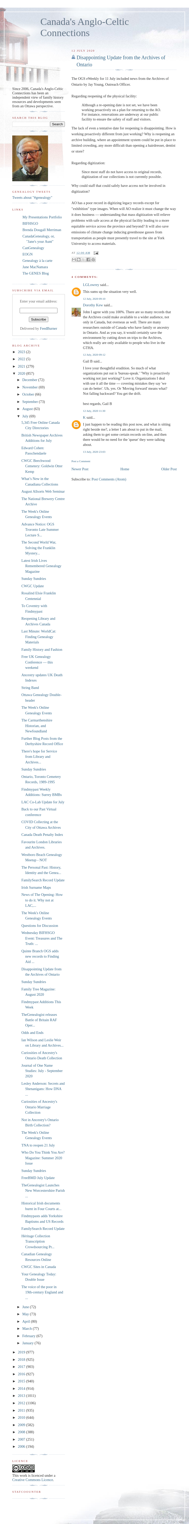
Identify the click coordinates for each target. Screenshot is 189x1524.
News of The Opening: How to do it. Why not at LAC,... (42, 900)
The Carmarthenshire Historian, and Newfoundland (36, 725)
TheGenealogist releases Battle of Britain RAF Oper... (39, 1020)
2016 (22, 1374)
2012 (22, 1403)
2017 (22, 1367)
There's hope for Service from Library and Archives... (39, 756)
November (30, 387)
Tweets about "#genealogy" (32, 197)
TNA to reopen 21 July (38, 1145)
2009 (22, 1425)
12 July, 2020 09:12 (94, 354)
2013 (22, 1396)
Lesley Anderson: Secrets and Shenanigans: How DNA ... (43, 1088)
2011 (22, 1410)
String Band (30, 688)
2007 (22, 1439)
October (28, 394)
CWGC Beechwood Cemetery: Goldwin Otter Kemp (42, 466)
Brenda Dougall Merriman (41, 230)
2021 (22, 366)
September (30, 402)
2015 (22, 1381)
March (27, 1328)
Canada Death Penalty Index (42, 835)
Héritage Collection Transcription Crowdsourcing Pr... (37, 1241)
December (30, 380)
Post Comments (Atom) (108, 479)
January (28, 1343)
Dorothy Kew (93, 305)
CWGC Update (32, 586)
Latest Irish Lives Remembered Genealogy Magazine (41, 566)
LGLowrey (91, 285)
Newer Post (80, 469)
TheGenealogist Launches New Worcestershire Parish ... (43, 1190)
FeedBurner (48, 328)
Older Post (169, 469)
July (25, 416)
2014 (22, 1388)
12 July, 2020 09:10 (94, 298)
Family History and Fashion (41, 649)
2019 (22, 1352)
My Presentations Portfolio (42, 217)
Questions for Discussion (39, 926)
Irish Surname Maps (36, 887)
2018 (22, 1359)
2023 (22, 352)
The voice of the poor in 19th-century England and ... (42, 1292)
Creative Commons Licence (32, 1480)
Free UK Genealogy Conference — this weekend (37, 662)
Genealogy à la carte (37, 261)
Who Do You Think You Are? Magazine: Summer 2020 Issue (43, 1157)
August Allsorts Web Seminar (43, 491)
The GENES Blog (35, 273)
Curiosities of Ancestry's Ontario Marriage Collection (39, 1106)
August (28, 409)
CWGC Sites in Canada (38, 1267)
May (26, 1314)
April (26, 1321)
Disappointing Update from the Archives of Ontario (121, 61)
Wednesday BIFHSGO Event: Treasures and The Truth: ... (41, 938)
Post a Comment (81, 461)
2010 (22, 1417)
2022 (22, 359)
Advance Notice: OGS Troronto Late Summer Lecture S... (40, 529)
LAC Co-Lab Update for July (42, 802)
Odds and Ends (32, 1033)
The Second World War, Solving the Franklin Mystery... (38, 547)
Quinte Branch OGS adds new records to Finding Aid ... (40, 956)
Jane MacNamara (35, 267)
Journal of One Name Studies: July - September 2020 (42, 1070)
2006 (22, 1446)
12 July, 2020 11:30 (94, 410)
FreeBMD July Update (38, 1178)
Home (124, 469)
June (26, 1307)
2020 (22, 373)
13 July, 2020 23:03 (94, 451)
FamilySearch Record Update (43, 880)
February (29, 1336)
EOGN (27, 254)
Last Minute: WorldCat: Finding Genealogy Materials (38, 636)
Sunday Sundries (33, 579)
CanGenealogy (33, 248)
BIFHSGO (30, 223)
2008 (22, 1432)
